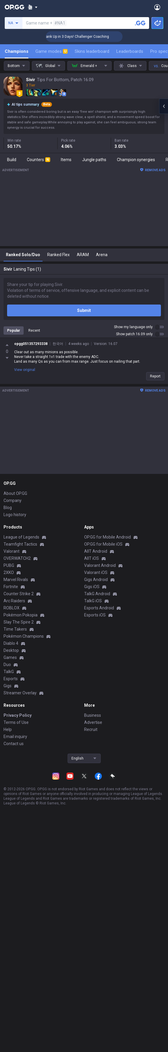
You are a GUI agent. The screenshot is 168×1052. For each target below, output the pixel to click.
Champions (16, 51)
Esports (11, 678)
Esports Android (99, 608)
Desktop (11, 650)
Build (11, 159)
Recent (34, 330)
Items (66, 159)
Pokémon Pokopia (20, 615)
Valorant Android (100, 565)
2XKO (9, 572)
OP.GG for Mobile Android (107, 537)
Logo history (15, 514)
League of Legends (21, 537)
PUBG (9, 565)
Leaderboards (129, 51)
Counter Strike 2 (19, 593)
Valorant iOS (95, 572)
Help (8, 729)
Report (155, 376)
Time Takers (15, 629)
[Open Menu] (157, 7)
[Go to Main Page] (14, 7)
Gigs (8, 685)
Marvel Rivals (16, 579)
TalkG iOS (93, 600)
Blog (8, 507)
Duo (7, 664)
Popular (13, 330)
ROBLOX (11, 608)
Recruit (90, 729)
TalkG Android (97, 593)
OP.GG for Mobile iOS (103, 544)
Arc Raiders (14, 600)
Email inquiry (15, 736)
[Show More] (33, 7)
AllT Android (95, 551)
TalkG (9, 671)
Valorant (11, 551)
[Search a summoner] (140, 23)
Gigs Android (96, 579)
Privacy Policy (18, 715)
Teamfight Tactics (20, 544)
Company (13, 500)
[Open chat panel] (163, 106)
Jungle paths (94, 159)
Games (10, 657)
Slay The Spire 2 (19, 622)
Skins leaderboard (92, 51)
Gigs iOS (92, 586)
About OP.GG (15, 493)
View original (24, 370)
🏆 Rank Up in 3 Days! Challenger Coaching (80, 37)
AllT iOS (91, 558)
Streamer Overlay (20, 693)
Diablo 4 (11, 643)
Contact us (14, 743)
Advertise (93, 722)
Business (92, 715)
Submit (84, 310)
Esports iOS (95, 615)
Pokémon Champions (24, 636)
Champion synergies (136, 159)
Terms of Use (16, 722)
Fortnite (11, 586)
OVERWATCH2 (17, 558)
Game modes (51, 51)
